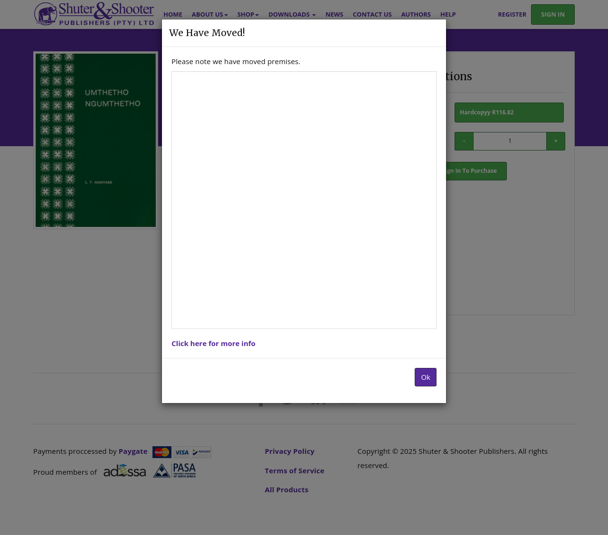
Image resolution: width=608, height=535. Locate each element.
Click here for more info (213, 343)
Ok (425, 377)
